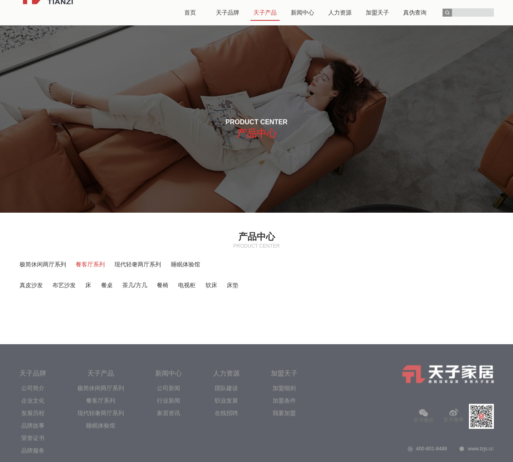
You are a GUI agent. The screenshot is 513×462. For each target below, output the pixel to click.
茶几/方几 (134, 285)
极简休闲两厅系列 (43, 264)
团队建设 (226, 450)
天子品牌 (33, 435)
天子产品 (100, 435)
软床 (211, 285)
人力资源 (226, 435)
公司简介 (33, 450)
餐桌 (107, 285)
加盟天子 (284, 435)
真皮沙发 (31, 285)
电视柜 (187, 285)
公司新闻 (168, 450)
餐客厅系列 (90, 264)
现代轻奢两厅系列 (137, 264)
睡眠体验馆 (185, 264)
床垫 (232, 285)
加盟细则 (284, 450)
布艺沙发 (64, 285)
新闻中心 (168, 435)
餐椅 (163, 285)
